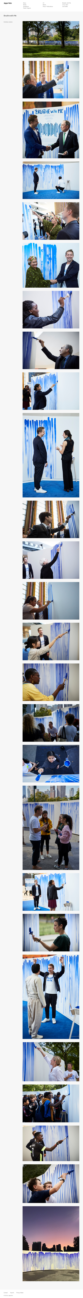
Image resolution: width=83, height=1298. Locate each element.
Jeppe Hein (8, 3)
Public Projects (27, 8)
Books (44, 4)
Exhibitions (26, 6)
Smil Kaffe (65, 6)
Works (24, 4)
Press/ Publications (48, 6)
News (24, 3)
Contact (6, 1292)
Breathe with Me (66, 3)
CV (43, 3)
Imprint (12, 1292)
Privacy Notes (19, 1292)
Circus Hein (65, 4)
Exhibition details (8, 22)
